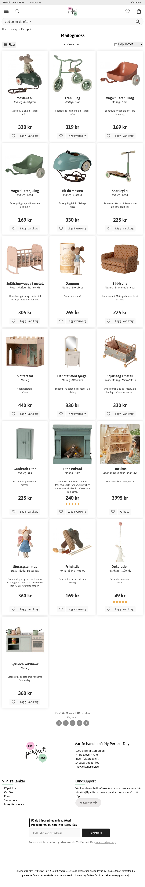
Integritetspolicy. (106, 842)
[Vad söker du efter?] (72, 21)
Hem (4, 29)
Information (136, 2)
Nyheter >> (36, 2)
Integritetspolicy (14, 804)
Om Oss (8, 792)
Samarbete (10, 800)
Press (7, 796)
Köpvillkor (10, 788)
